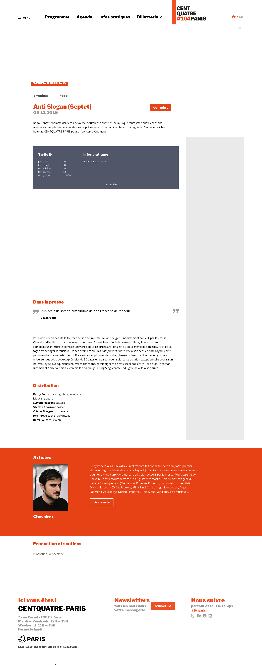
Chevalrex (43, 516)
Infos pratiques (114, 17)
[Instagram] (193, 616)
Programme (57, 17)
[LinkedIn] (210, 616)
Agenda (84, 17)
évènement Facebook (209, 109)
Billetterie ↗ (149, 17)
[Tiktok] (205, 616)
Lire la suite (102, 502)
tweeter (199, 103)
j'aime (198, 97)
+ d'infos (66, 175)
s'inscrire (163, 606)
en (240, 17)
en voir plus (111, 184)
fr (234, 17)
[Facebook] (199, 616)
